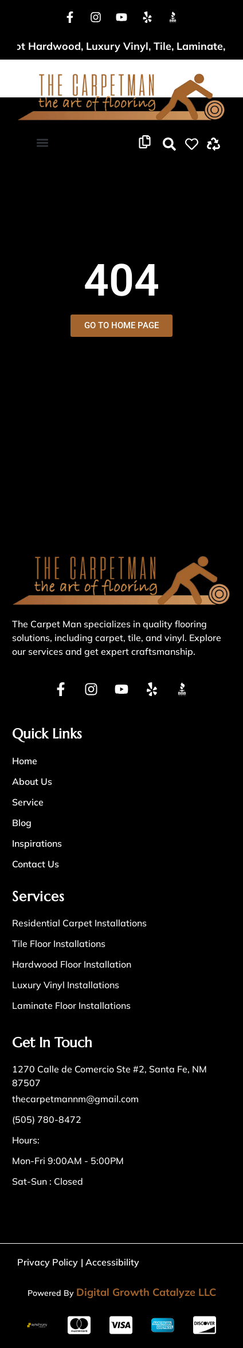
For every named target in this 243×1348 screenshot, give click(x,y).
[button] (42, 142)
